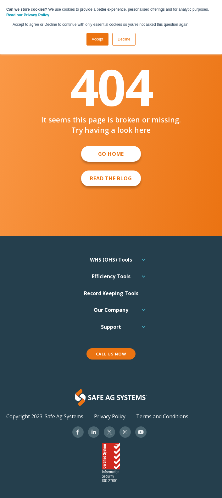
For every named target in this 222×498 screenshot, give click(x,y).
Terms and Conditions (162, 416)
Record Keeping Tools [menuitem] (111, 293)
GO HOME (111, 153)
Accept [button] (97, 39)
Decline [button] (124, 39)
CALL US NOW (111, 354)
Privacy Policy (109, 416)
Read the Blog (111, 178)
